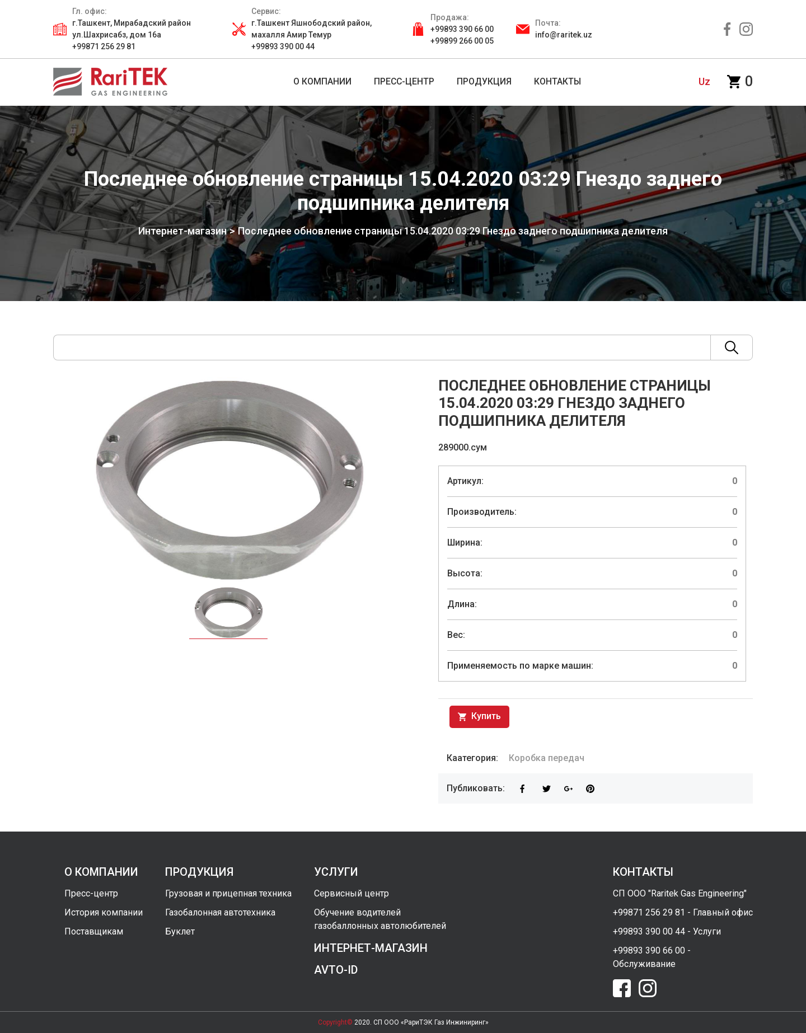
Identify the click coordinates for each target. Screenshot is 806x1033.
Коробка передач (546, 758)
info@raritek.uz (563, 34)
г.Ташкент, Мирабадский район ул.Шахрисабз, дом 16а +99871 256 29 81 (131, 34)
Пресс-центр (91, 893)
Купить (479, 717)
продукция (199, 872)
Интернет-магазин (172, 231)
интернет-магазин (371, 948)
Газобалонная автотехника (220, 912)
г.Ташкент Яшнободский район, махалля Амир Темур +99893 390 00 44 (311, 34)
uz (704, 81)
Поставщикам (93, 931)
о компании (101, 872)
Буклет (180, 931)
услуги (336, 872)
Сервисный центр (351, 893)
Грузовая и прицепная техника (228, 893)
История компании (103, 912)
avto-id (336, 969)
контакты (643, 872)
